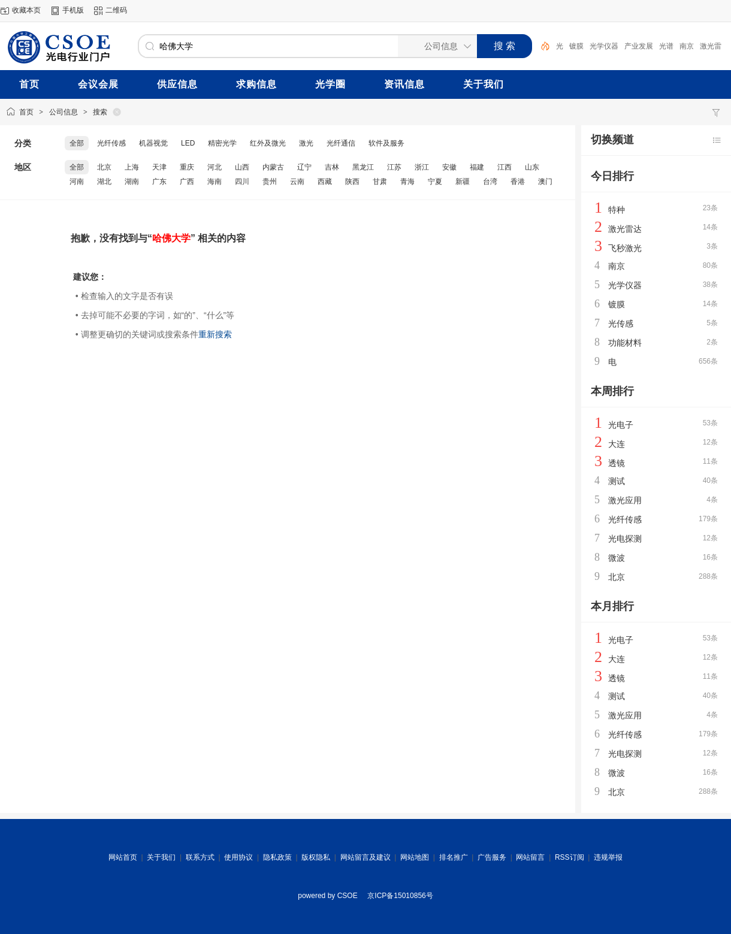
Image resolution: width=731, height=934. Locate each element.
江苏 (394, 167)
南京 (686, 46)
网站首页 (122, 857)
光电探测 (625, 538)
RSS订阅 (569, 857)
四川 (242, 181)
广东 (159, 181)
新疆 (462, 181)
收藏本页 (26, 10)
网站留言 (530, 857)
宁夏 (435, 181)
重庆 (187, 167)
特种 (616, 209)
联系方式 (200, 857)
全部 (77, 143)
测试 (616, 481)
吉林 (332, 167)
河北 (214, 167)
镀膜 (576, 46)
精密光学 (222, 143)
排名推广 (453, 857)
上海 (132, 167)
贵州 (269, 181)
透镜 (616, 463)
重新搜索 (215, 334)
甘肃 (380, 181)
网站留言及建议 (365, 857)
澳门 (545, 181)
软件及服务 (386, 143)
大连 (616, 444)
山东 (532, 167)
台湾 (490, 181)
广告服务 (492, 857)
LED (188, 143)
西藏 (325, 181)
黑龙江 (363, 167)
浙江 (422, 167)
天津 (159, 167)
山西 (242, 167)
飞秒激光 (625, 248)
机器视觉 (153, 143)
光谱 (666, 46)
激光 (306, 143)
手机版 (73, 10)
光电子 (620, 425)
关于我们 (161, 857)
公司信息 (63, 112)
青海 (407, 181)
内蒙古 (273, 167)
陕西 (352, 181)
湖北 (104, 181)
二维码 (116, 10)
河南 (77, 181)
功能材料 (625, 342)
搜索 (100, 112)
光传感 (620, 323)
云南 (297, 181)
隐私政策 (277, 857)
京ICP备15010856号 (400, 895)
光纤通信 (341, 143)
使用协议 (238, 857)
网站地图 (414, 857)
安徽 (449, 167)
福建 (477, 167)
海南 (214, 181)
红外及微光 (268, 143)
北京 (104, 167)
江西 (504, 167)
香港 (518, 181)
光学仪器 (604, 46)
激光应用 (625, 500)
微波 (616, 558)
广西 (187, 181)
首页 (26, 112)
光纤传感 (111, 143)
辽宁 (304, 167)
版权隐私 (315, 857)
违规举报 (608, 857)
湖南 (132, 181)
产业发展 (638, 46)
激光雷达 (625, 229)
